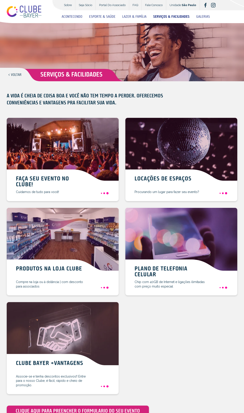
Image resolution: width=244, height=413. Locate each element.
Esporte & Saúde (102, 17)
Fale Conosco (154, 5)
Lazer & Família (134, 17)
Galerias (203, 17)
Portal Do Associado (112, 5)
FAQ (135, 5)
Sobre (68, 5)
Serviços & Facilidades (171, 17)
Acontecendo (72, 17)
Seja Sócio (85, 5)
